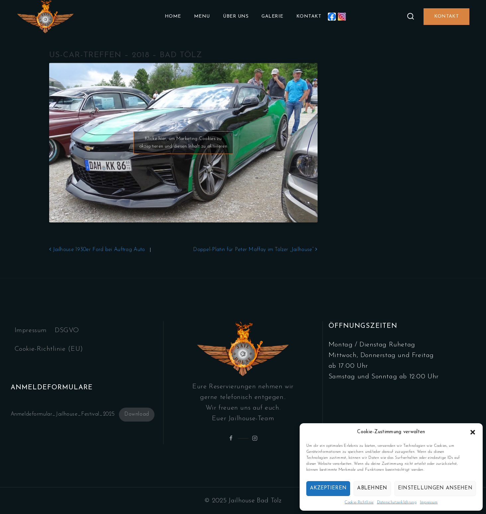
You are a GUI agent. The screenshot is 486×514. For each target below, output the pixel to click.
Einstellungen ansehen (435, 488)
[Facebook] (332, 17)
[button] (472, 432)
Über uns (235, 16)
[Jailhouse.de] (45, 17)
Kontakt (309, 16)
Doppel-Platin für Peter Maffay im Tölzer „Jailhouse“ (255, 249)
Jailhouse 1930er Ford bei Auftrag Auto (97, 249)
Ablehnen (372, 488)
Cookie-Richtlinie (358, 502)
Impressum (429, 502)
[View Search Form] (410, 16)
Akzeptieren (328, 488)
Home (173, 16)
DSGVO (67, 330)
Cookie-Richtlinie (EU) (49, 349)
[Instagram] (342, 17)
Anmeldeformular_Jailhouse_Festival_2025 (63, 414)
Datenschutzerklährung (397, 502)
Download (136, 414)
